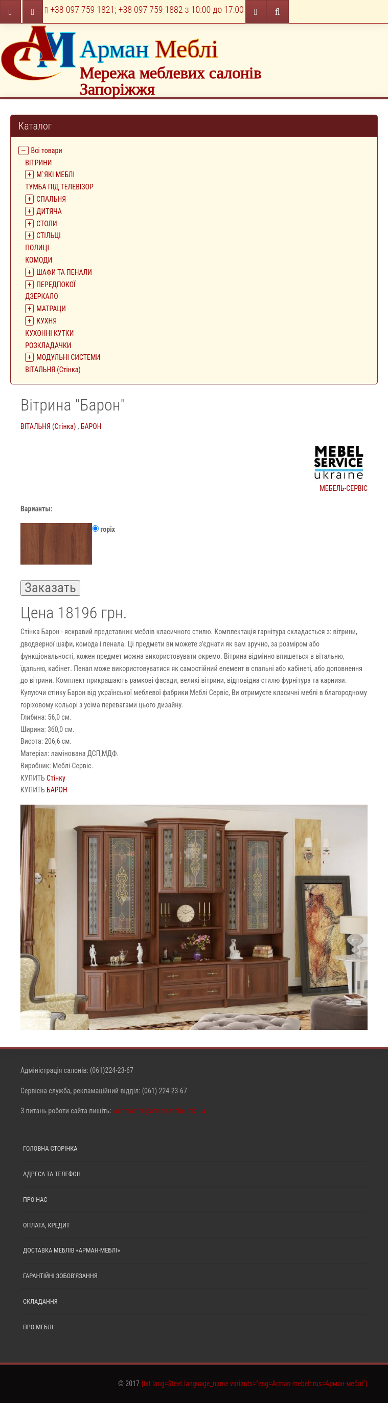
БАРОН (91, 426)
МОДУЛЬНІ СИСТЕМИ (68, 357)
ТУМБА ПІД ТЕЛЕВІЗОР (59, 187)
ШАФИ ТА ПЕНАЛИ (64, 272)
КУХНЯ (46, 321)
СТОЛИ (46, 224)
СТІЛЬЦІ (48, 235)
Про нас (35, 1199)
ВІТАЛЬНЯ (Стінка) (53, 369)
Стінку (56, 778)
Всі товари (46, 150)
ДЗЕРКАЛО (41, 296)
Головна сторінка (50, 1148)
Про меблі (38, 1327)
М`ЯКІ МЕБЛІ (55, 174)
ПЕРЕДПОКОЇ (55, 284)
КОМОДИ (38, 260)
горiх (67, 544)
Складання (40, 1301)
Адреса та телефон (52, 1174)
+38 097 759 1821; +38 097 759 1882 (144, 9)
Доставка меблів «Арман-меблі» (71, 1250)
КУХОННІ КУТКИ (49, 333)
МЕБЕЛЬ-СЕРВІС (339, 466)
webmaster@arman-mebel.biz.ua (159, 1111)
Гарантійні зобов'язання (60, 1276)
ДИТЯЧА (49, 211)
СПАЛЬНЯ (51, 199)
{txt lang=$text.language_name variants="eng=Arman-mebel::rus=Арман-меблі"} (254, 1383)
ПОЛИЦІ (37, 248)
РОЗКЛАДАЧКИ (48, 345)
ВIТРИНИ (38, 163)
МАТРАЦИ (51, 309)
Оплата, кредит (46, 1225)
